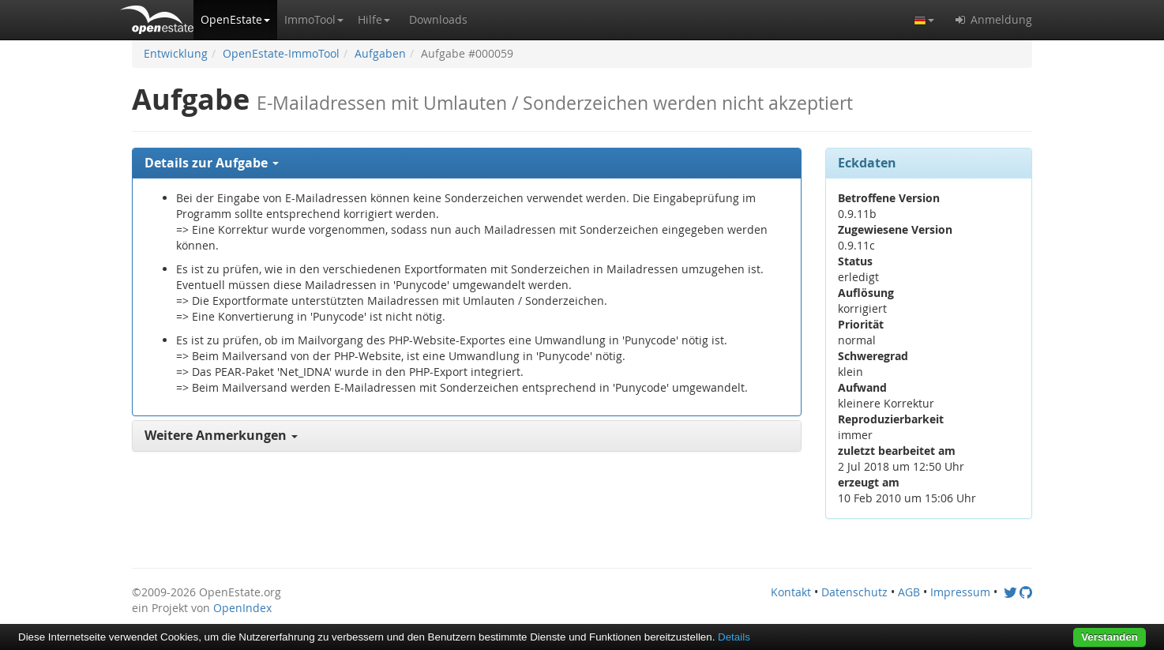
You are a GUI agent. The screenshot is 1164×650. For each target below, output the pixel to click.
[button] (235, 19)
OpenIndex (242, 607)
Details (734, 637)
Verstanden (1109, 637)
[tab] (467, 163)
